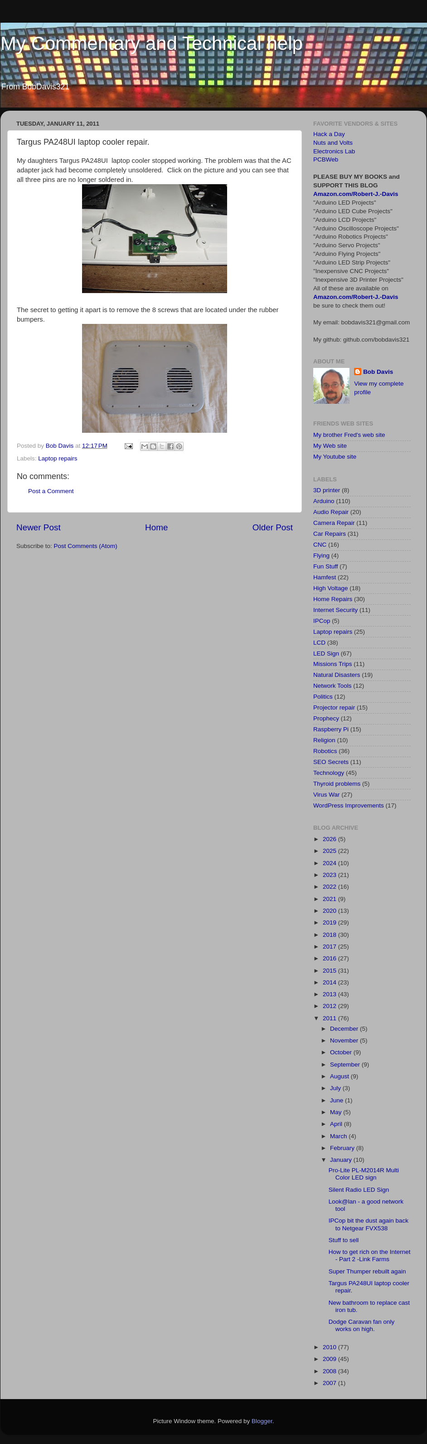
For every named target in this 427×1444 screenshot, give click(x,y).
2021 (330, 899)
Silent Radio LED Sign (359, 1189)
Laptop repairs (57, 458)
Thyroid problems (336, 783)
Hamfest (324, 577)
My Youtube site (334, 456)
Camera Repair (334, 522)
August (340, 1076)
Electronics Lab (334, 151)
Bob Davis (378, 371)
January (342, 1159)
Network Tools (332, 685)
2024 (330, 863)
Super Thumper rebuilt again (367, 1271)
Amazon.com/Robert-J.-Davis (355, 194)
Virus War (326, 794)
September (346, 1064)
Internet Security (335, 610)
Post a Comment (51, 491)
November (345, 1040)
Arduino (324, 501)
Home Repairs (332, 599)
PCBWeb (325, 159)
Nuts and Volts (333, 142)
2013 (330, 994)
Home (156, 527)
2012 (330, 1006)
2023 (330, 874)
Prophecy (326, 718)
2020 (330, 910)
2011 (330, 1018)
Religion (324, 740)
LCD (319, 642)
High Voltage (330, 588)
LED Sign (326, 653)
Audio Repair (331, 512)
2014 (330, 982)
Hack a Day (329, 134)
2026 (330, 839)
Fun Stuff (325, 566)
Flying (321, 555)
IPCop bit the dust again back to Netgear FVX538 (368, 1224)
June (337, 1100)
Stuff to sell (344, 1240)
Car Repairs (329, 533)
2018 (330, 934)
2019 (330, 922)
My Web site (330, 445)
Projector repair (334, 707)
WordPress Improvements (348, 805)
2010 (330, 1347)
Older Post (272, 527)
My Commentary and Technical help (151, 43)
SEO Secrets (331, 762)
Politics (323, 696)
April (337, 1124)
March (339, 1136)
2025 (330, 850)
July (336, 1088)
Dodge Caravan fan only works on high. (362, 1325)
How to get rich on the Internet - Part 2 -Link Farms (370, 1255)
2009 (330, 1359)
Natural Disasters (336, 674)
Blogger (262, 1421)
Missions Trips (332, 664)
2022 (330, 886)
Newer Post (38, 527)
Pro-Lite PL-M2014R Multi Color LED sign (364, 1174)
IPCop (321, 620)
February (343, 1148)
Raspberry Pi (331, 729)
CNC (319, 544)
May (336, 1112)
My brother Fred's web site (349, 434)
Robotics (325, 751)
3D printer (326, 490)
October (342, 1052)
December (345, 1028)
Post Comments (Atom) (85, 546)
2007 (330, 1383)
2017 (330, 946)
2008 (330, 1371)
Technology (328, 772)
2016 (330, 958)
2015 (330, 970)
